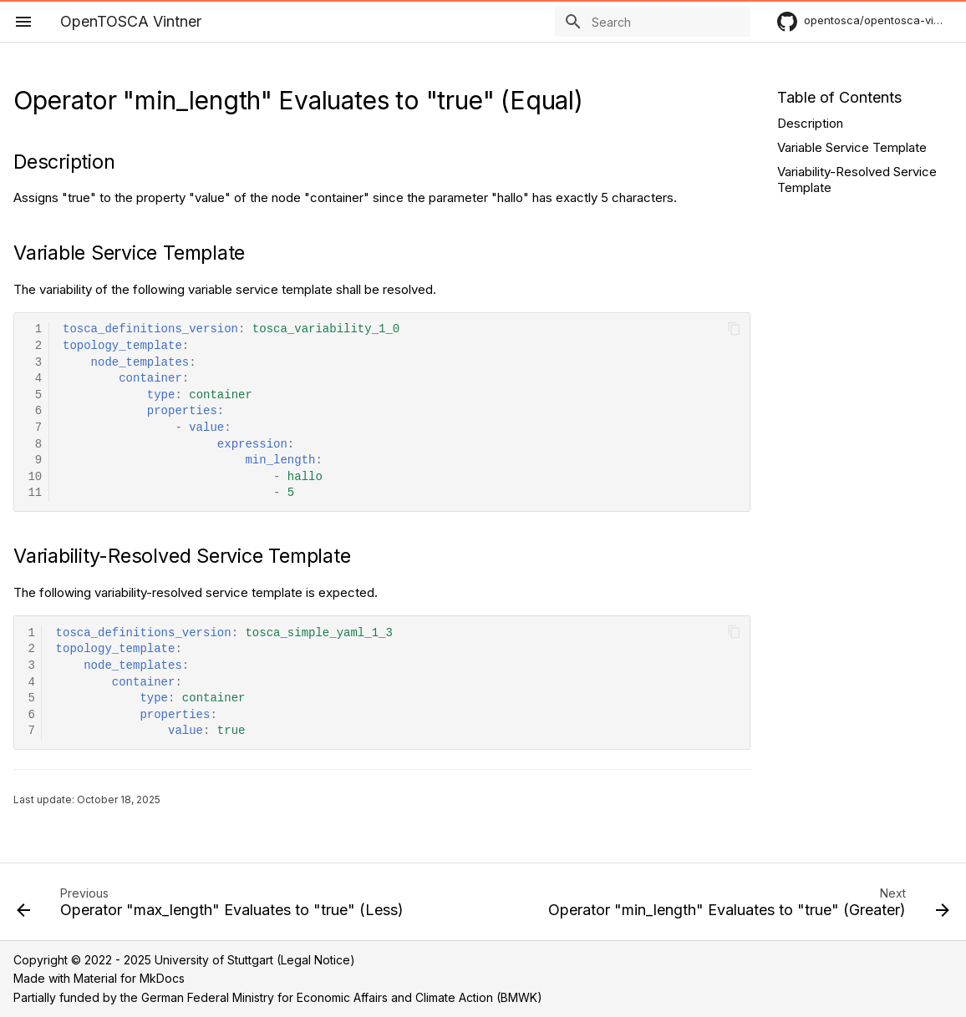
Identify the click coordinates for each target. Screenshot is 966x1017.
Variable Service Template (852, 147)
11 (35, 493)
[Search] (652, 22)
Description (810, 123)
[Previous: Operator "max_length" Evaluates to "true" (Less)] (212, 906)
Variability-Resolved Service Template (857, 180)
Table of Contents (839, 97)
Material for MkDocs (129, 978)
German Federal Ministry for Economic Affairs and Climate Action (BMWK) (341, 997)
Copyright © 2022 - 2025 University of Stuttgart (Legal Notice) (184, 960)
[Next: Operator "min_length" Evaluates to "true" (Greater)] (747, 906)
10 (35, 477)
